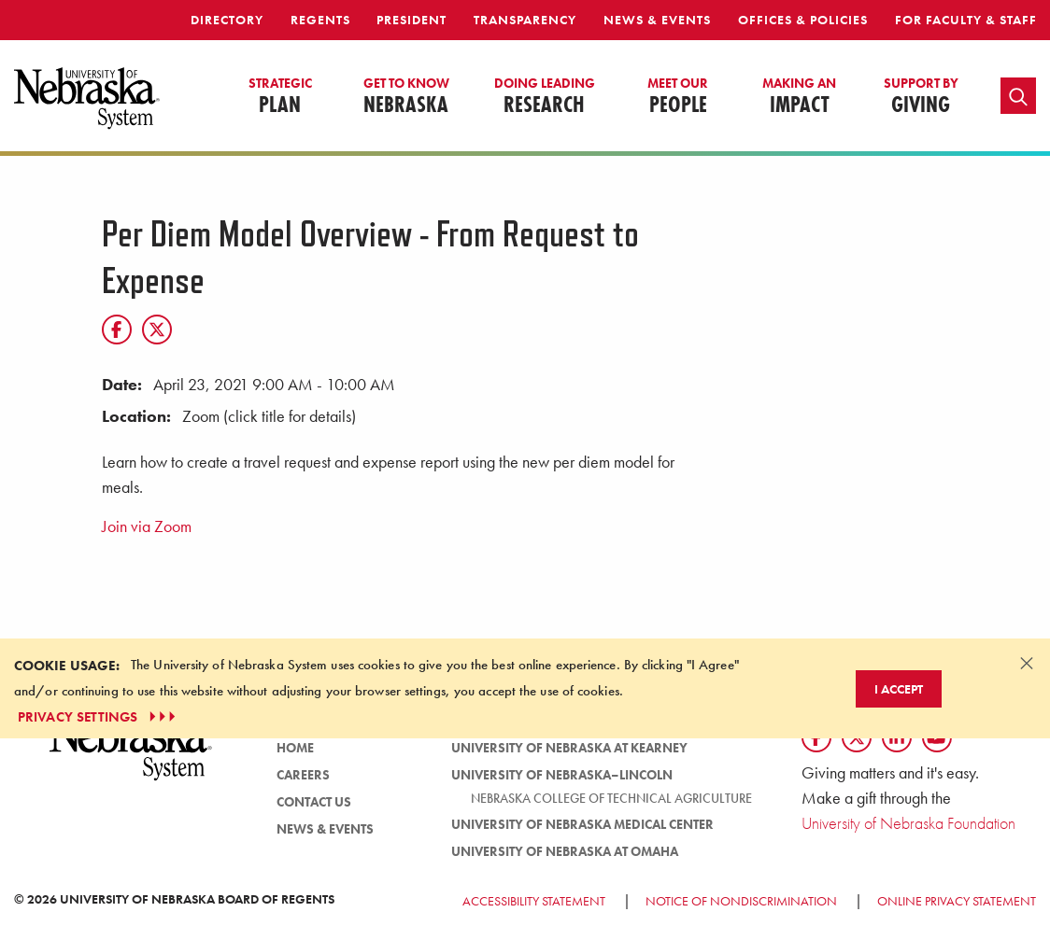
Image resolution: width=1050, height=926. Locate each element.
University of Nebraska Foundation (908, 823)
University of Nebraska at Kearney (569, 747)
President (411, 19)
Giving (921, 97)
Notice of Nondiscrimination (741, 900)
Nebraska (406, 97)
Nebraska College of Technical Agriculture (611, 798)
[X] (157, 329)
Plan (280, 97)
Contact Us (314, 801)
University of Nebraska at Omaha (564, 851)
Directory (227, 19)
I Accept (898, 688)
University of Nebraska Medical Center (582, 824)
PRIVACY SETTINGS (98, 717)
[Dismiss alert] (1026, 663)
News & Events (657, 19)
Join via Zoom (147, 526)
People (677, 97)
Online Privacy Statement (956, 900)
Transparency (525, 19)
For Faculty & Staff (966, 19)
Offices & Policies (803, 19)
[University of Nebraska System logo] (131, 756)
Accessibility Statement (533, 900)
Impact (799, 97)
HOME (295, 747)
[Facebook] (117, 329)
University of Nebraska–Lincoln (562, 774)
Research (544, 97)
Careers (303, 774)
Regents (320, 19)
